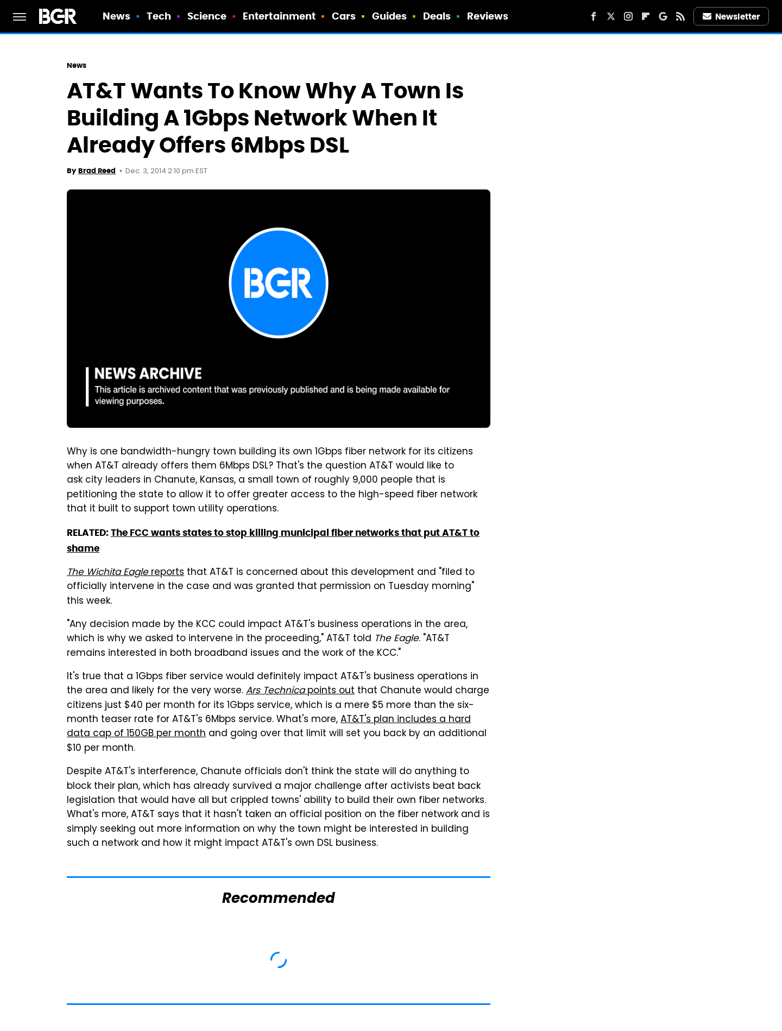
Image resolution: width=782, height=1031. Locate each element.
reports (125, 572)
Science (207, 16)
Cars (344, 16)
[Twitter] (611, 16)
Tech (159, 16)
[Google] (663, 16)
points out (300, 691)
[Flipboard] (645, 16)
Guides (389, 16)
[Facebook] (593, 16)
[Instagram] (628, 16)
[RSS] (680, 16)
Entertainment (279, 16)
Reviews (488, 16)
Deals (437, 16)
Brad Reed (97, 170)
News (116, 16)
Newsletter (731, 16)
